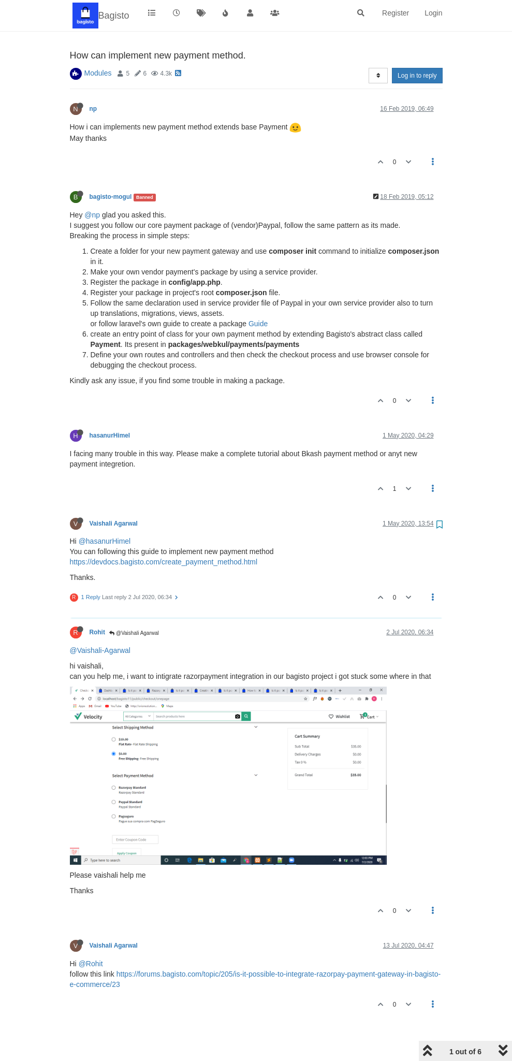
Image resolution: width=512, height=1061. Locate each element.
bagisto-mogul (111, 196)
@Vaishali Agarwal (134, 633)
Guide (258, 323)
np (93, 108)
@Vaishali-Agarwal (100, 650)
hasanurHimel (110, 435)
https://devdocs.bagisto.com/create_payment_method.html (164, 562)
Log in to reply (417, 75)
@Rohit (91, 964)
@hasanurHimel (105, 541)
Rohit (97, 632)
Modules (98, 73)
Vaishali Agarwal (114, 523)
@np (92, 215)
